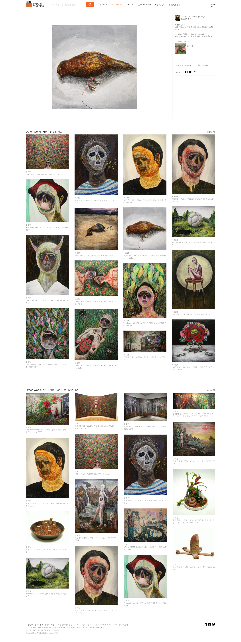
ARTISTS (104, 5)
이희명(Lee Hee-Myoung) (193, 16)
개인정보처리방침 (65, 624)
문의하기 (91, 624)
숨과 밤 (190, 45)
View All (211, 132)
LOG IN (212, 5)
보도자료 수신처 (121, 624)
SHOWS (130, 5)
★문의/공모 (160, 5)
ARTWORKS (117, 5)
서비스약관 (80, 624)
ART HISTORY (144, 5)
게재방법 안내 (174, 5)
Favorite (204, 65)
